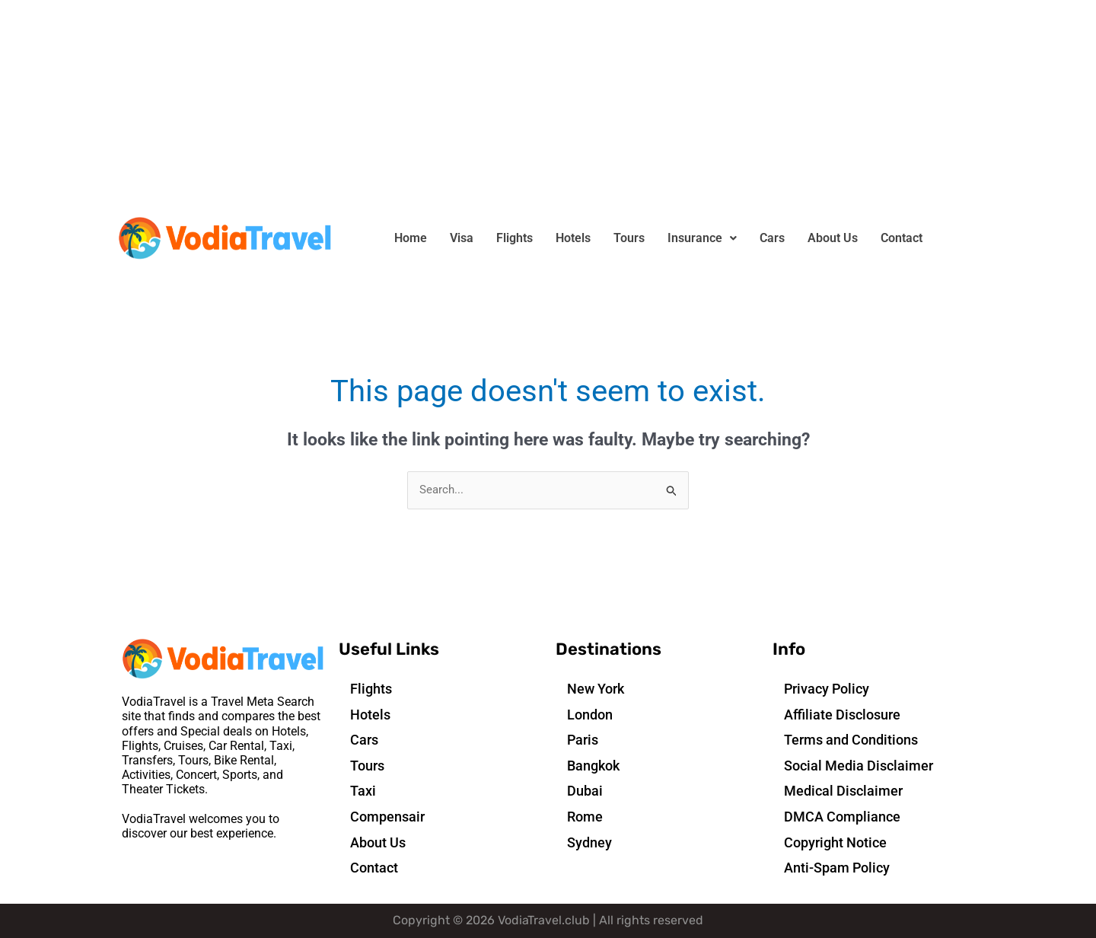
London (590, 715)
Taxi (363, 791)
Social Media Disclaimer (858, 766)
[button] (702, 238)
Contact (901, 238)
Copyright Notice (835, 842)
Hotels (573, 238)
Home (410, 238)
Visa (461, 238)
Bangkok (593, 766)
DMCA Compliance (842, 817)
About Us (833, 238)
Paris (582, 740)
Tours (629, 238)
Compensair (387, 817)
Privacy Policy (826, 689)
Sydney (589, 842)
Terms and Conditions (851, 740)
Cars (772, 238)
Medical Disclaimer (843, 791)
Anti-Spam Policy (837, 868)
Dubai (585, 791)
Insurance (702, 238)
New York (595, 689)
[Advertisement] (456, 106)
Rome (585, 817)
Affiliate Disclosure (842, 715)
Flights (514, 238)
